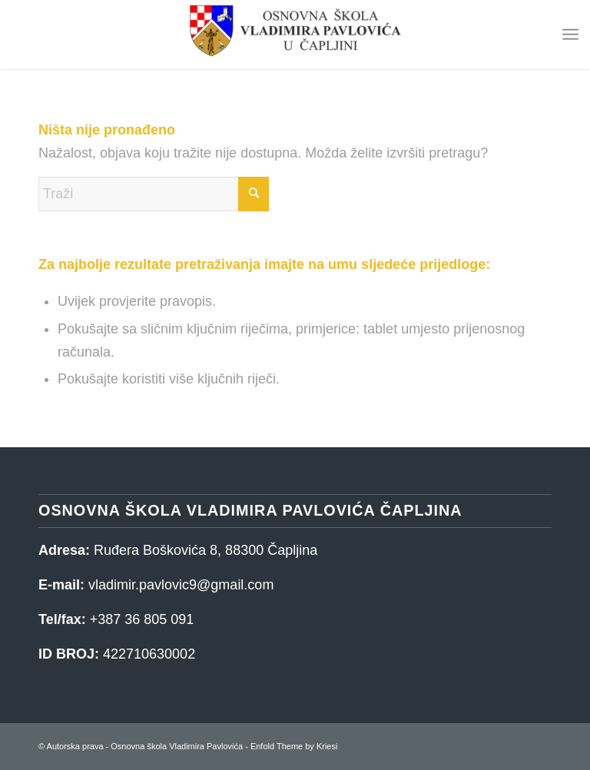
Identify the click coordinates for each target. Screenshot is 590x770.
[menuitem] (570, 34)
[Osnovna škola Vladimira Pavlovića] (295, 34)
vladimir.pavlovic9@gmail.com (180, 584)
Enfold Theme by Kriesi (294, 746)
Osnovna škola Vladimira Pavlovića (177, 746)
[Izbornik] (570, 34)
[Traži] (153, 194)
